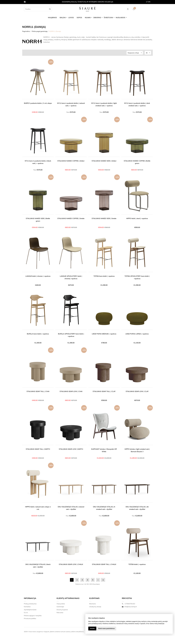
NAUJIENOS (52, 18)
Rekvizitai (60, 612)
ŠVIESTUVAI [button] (108, 18)
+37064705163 (128, 604)
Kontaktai (27, 606)
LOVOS (71, 18)
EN (149, 2)
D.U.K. (26, 612)
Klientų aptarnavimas (68, 598)
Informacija (30, 598)
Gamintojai (60, 606)
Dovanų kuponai (62, 610)
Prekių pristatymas (30, 604)
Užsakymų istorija (95, 606)
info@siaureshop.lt (129, 606)
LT (147, 2)
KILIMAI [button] (88, 18)
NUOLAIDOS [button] (120, 18)
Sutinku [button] (92, 628)
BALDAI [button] (63, 18)
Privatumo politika (30, 618)
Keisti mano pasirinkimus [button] (106, 628)
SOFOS (79, 18)
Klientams (94, 598)
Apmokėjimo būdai (30, 610)
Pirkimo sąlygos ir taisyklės (33, 615)
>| (103, 580)
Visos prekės (61, 604)
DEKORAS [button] (97, 18)
